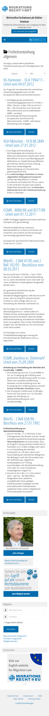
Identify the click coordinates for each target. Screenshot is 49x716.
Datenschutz (13, 696)
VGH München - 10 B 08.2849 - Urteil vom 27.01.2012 (23, 143)
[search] (37, 39)
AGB (40, 696)
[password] (26, 617)
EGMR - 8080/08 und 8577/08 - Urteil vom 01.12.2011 (24, 212)
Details (31, 132)
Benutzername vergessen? (15, 636)
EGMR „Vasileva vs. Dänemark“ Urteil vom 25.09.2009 (24, 360)
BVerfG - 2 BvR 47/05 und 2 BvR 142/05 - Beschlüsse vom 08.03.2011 (23, 265)
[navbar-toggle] (5, 40)
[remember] (4, 622)
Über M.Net (18, 699)
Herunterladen (14, 132)
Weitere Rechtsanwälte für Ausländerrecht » (16, 562)
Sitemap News (34, 699)
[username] (27, 610)
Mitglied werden (10, 641)
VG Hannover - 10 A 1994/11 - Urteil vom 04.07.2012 (24, 82)
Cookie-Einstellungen (24, 703)
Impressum (28, 696)
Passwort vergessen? (12, 638)
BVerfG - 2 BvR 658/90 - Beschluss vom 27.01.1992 (21, 421)
